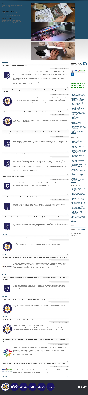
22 (39, 379)
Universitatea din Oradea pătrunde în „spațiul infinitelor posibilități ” (78, 155)
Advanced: (73, 229)
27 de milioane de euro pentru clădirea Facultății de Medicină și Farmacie (23, 197)
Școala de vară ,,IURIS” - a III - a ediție (13, 176)
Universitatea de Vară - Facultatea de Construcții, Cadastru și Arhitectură (22, 154)
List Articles (5, 62)
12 (36, 379)
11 (34, 379)
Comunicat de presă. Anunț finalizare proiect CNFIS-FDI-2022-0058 (78, 103)
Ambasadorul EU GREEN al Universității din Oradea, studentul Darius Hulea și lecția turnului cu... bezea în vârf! (33, 363)
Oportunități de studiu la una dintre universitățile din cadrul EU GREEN (79, 164)
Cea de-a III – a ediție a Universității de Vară (14, 65)
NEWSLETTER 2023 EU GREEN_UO (78, 83)
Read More (4, 87)
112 (43, 379)
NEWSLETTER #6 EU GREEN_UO (77, 76)
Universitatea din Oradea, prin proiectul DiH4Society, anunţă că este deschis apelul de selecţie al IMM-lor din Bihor (34, 257)
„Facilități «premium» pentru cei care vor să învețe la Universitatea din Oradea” (24, 299)
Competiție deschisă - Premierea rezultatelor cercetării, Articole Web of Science (78, 95)
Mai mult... (73, 133)
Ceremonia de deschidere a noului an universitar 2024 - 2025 (78, 189)
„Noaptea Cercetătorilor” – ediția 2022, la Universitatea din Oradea (78, 113)
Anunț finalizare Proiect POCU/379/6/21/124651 (76, 117)
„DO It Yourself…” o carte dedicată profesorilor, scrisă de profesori (78, 172)
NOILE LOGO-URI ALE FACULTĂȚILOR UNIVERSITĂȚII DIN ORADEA (78, 99)
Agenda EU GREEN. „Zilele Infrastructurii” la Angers (77, 168)
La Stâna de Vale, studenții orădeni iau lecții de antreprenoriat (19, 237)
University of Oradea (78, 217)
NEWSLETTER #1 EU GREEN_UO (77, 87)
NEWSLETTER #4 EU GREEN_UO (77, 81)
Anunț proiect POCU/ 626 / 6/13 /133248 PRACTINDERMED (78, 131)
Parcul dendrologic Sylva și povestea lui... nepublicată (77, 141)
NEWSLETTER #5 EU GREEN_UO (77, 79)
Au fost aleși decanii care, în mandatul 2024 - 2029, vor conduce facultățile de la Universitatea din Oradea (32, 112)
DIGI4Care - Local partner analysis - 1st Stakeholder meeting (19, 319)
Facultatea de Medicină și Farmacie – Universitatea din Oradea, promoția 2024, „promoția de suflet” (30, 217)
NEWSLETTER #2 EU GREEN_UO (77, 85)
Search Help (80, 229)
